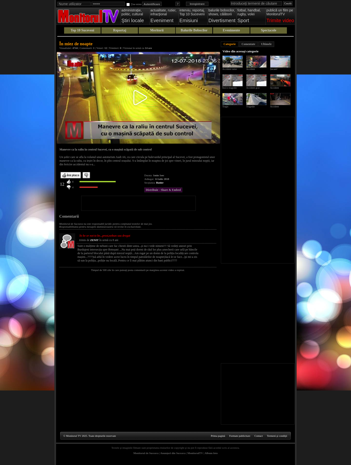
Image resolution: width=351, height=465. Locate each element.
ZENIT (94, 240)
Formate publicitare (239, 435)
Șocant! (274, 69)
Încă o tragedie (229, 87)
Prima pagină (218, 435)
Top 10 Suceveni (82, 30)
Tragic (225, 106)
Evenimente (231, 30)
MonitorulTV (195, 453)
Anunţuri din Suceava (172, 453)
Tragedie (250, 106)
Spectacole (268, 30)
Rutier (160, 182)
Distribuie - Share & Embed (163, 190)
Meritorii (157, 30)
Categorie (230, 44)
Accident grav (253, 87)
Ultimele (266, 44)
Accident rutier (229, 69)
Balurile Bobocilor (194, 30)
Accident (250, 69)
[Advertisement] (138, 203)
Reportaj (119, 30)
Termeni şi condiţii (277, 435)
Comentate (248, 44)
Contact (258, 435)
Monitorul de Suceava (145, 453)
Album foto (211, 453)
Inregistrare (197, 3)
